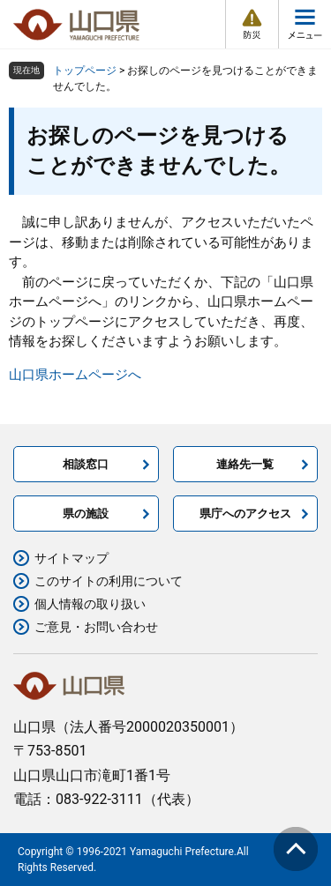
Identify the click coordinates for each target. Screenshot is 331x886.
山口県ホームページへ (75, 375)
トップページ (85, 70)
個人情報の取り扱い (90, 604)
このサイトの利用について (108, 581)
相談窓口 (86, 464)
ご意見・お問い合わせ (96, 627)
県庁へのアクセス (245, 513)
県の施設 (86, 513)
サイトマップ (71, 558)
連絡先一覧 (245, 464)
